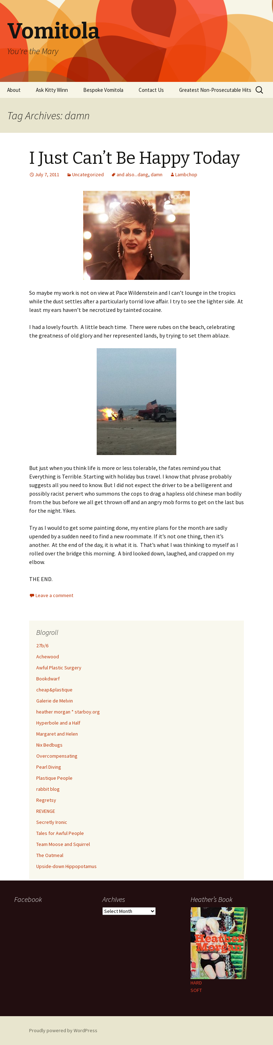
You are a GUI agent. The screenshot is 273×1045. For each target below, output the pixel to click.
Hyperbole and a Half (58, 723)
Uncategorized (88, 174)
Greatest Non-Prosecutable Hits (215, 90)
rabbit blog (48, 789)
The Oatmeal (49, 855)
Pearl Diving (48, 767)
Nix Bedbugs (49, 745)
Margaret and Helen (57, 734)
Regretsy (46, 800)
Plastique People (54, 778)
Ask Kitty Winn (52, 90)
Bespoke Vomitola (103, 90)
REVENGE (45, 811)
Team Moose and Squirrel (63, 844)
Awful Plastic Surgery (58, 667)
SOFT (196, 990)
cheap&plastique (54, 689)
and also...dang (132, 174)
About (14, 90)
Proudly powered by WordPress (63, 1030)
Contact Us (151, 90)
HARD (196, 982)
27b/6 (42, 645)
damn (156, 174)
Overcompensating (56, 756)
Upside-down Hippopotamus (66, 866)
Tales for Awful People (60, 833)
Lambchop (186, 174)
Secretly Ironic (51, 822)
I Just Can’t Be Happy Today (134, 158)
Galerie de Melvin (54, 700)
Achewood (47, 656)
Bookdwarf (48, 678)
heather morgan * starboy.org (68, 712)
